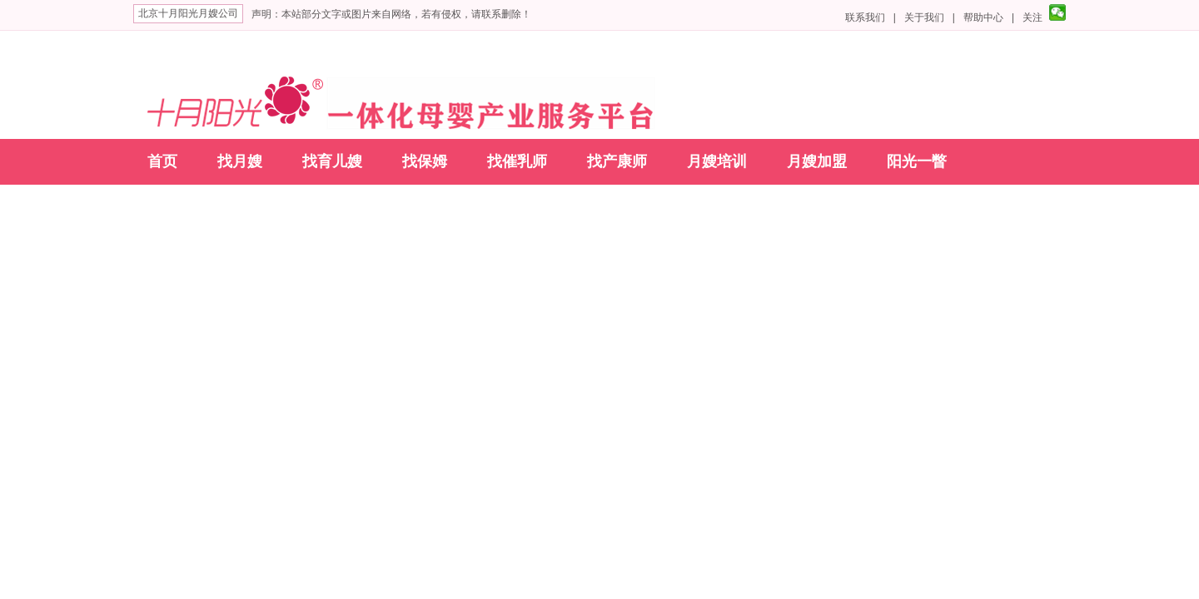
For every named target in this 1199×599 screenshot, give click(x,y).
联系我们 (865, 17)
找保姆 (424, 161)
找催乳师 (517, 161)
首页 (162, 161)
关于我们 (924, 17)
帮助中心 (983, 17)
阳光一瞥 (917, 161)
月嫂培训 (717, 161)
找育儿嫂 (332, 161)
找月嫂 (239, 161)
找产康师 (617, 161)
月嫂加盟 (817, 161)
